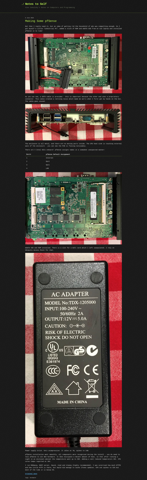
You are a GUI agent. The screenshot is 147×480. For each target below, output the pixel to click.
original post (31, 473)
